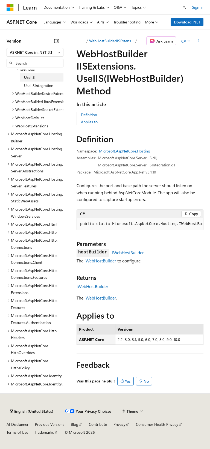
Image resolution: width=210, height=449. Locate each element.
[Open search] (184, 7)
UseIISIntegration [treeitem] (38, 85)
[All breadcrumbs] (81, 41)
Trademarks (44, 432)
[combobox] (35, 52)
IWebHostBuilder (128, 252)
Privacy (119, 424)
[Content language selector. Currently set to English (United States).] (32, 411)
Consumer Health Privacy (157, 424)
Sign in (197, 7)
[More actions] (198, 41)
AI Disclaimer (17, 424)
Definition (89, 114)
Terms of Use (17, 432)
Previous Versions (49, 424)
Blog (74, 424)
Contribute (98, 424)
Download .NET (187, 22)
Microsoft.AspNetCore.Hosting (124, 151)
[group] (140, 224)
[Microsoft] (10, 7)
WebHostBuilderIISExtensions (112, 40)
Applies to (89, 121)
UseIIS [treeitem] (29, 77)
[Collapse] (56, 41)
